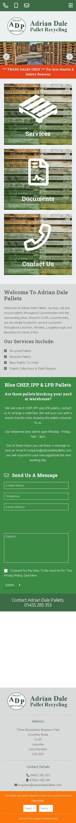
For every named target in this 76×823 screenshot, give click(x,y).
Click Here (30, 575)
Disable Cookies (51, 818)
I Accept (29, 808)
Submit (12, 585)
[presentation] (35, 522)
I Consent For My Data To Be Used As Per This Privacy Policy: (38, 573)
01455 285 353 (38, 605)
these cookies (37, 800)
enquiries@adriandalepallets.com (49, 450)
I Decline (46, 808)
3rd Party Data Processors (30, 818)
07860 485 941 (39, 780)
